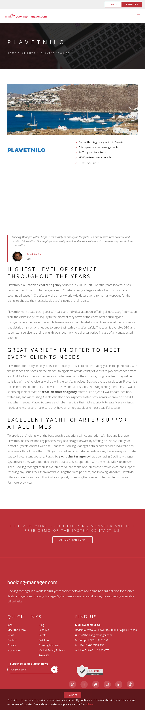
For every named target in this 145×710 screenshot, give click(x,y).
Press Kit (44, 655)
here (90, 704)
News (10, 635)
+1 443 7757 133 (94, 645)
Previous (14, 109)
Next (130, 109)
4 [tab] (80, 119)
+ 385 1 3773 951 (98, 640)
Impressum (14, 650)
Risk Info (44, 640)
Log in (113, 4)
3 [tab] (75, 119)
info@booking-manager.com (95, 635)
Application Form (72, 539)
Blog (41, 625)
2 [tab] (69, 119)
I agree (72, 695)
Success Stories (55, 53)
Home (12, 53)
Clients (28, 53)
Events (42, 635)
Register (132, 4)
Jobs (9, 625)
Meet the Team (16, 630)
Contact (12, 640)
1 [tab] (64, 119)
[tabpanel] (72, 109)
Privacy (11, 645)
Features (44, 630)
